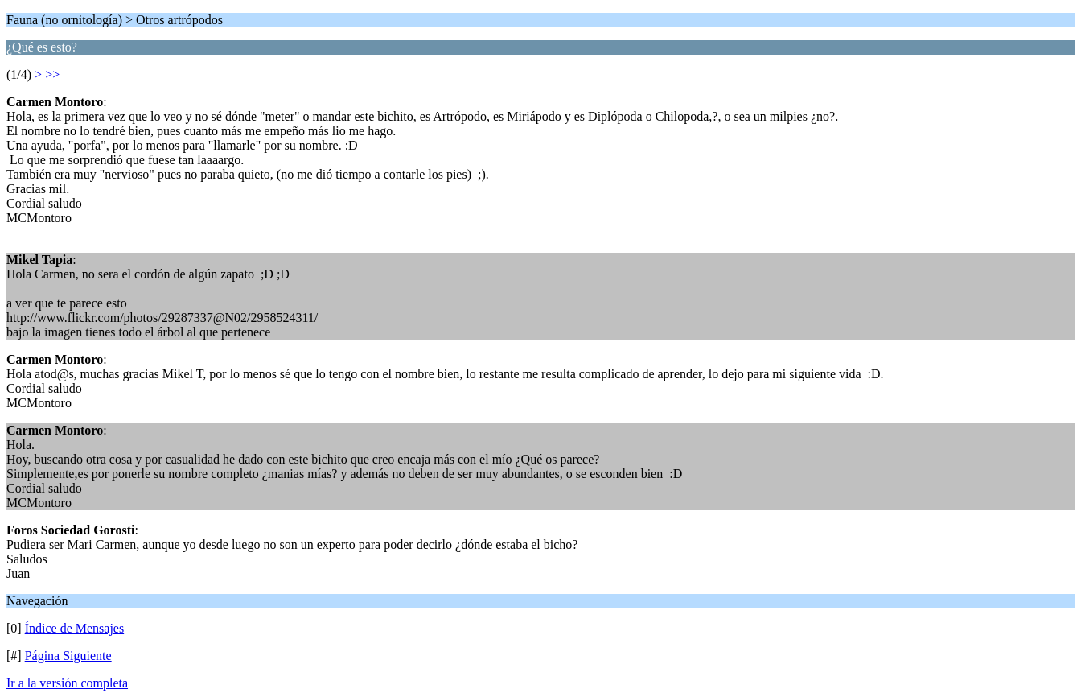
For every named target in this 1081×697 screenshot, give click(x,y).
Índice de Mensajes (75, 628)
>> (52, 74)
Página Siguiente (68, 655)
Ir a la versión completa (67, 683)
